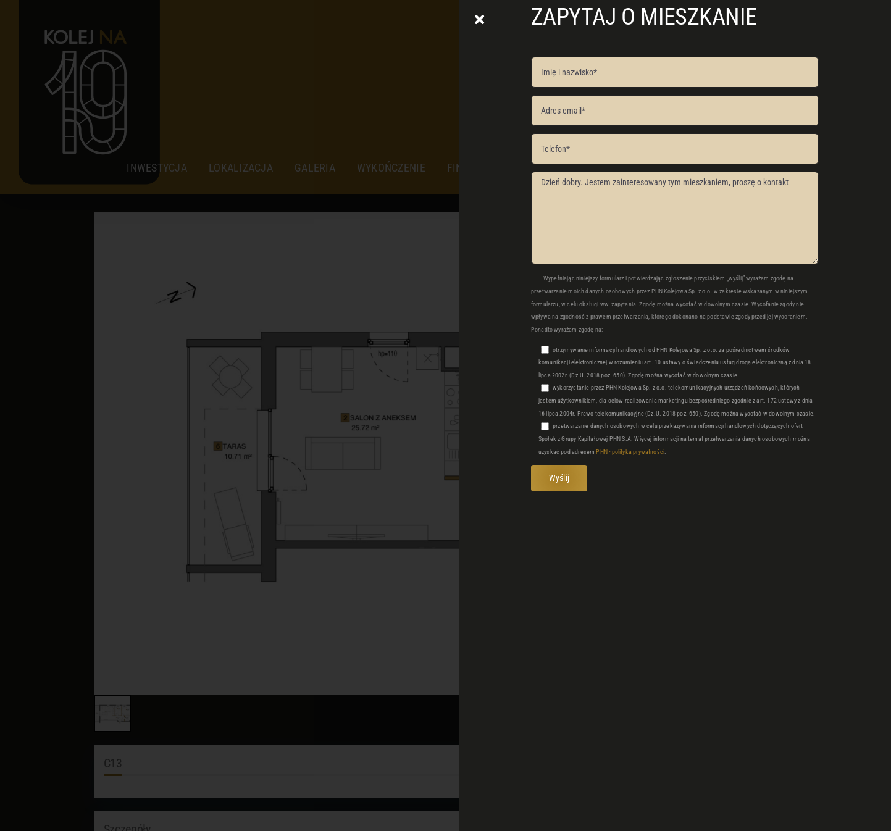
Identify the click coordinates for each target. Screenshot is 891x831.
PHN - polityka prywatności (630, 451)
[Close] (479, 19)
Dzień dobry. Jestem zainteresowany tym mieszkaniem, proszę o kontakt (675, 218)
